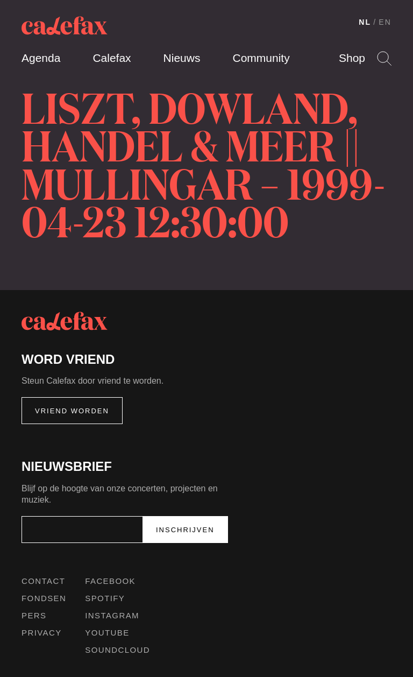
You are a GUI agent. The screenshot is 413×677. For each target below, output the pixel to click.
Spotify (105, 598)
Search (384, 58)
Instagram (112, 615)
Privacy (42, 632)
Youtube (107, 632)
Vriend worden (72, 411)
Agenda (41, 58)
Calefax (111, 58)
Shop (352, 58)
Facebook (110, 581)
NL (365, 22)
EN (385, 22)
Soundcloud (117, 649)
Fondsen (44, 598)
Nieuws (182, 58)
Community (260, 58)
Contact (43, 581)
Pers (34, 615)
